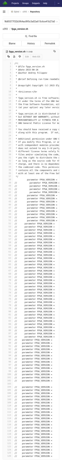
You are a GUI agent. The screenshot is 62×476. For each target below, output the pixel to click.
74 (7, 292)
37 (7, 176)
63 (7, 258)
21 (7, 126)
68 (7, 273)
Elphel (15, 11)
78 (7, 305)
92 (7, 349)
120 (7, 437)
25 (7, 138)
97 (7, 365)
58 (7, 242)
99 (7, 371)
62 (7, 255)
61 (7, 251)
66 (7, 267)
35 (7, 170)
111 (7, 409)
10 (7, 91)
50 (7, 217)
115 (7, 421)
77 (7, 302)
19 (7, 120)
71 (7, 283)
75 (7, 295)
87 (7, 333)
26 (7, 142)
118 (7, 431)
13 (7, 101)
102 (7, 380)
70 (7, 280)
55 (7, 233)
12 (7, 98)
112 (7, 412)
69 (7, 277)
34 (7, 167)
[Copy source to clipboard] (8, 56)
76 (7, 299)
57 (7, 239)
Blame (12, 43)
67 (7, 270)
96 (7, 361)
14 (7, 104)
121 (7, 440)
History (31, 43)
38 (7, 179)
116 (7, 424)
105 (7, 390)
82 (7, 317)
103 (7, 383)
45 (7, 201)
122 (7, 443)
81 (7, 314)
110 (7, 405)
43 (7, 195)
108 (7, 399)
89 (7, 339)
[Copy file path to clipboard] (54, 51)
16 (7, 110)
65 (7, 264)
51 (7, 220)
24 (7, 135)
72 (7, 286)
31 (7, 157)
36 (7, 173)
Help (45, 3)
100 (7, 374)
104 (7, 387)
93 (7, 352)
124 (7, 449)
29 (7, 151)
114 (7, 418)
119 (7, 434)
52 (7, 223)
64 (7, 261)
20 (7, 123)
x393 (5, 29)
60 (7, 248)
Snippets (36, 3)
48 (7, 211)
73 (7, 289)
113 (7, 415)
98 (7, 368)
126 (7, 456)
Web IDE (36, 56)
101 (7, 377)
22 (7, 129)
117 (7, 427)
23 (7, 132)
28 (7, 148)
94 (7, 355)
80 (7, 311)
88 (7, 336)
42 (7, 192)
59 (7, 245)
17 (7, 113)
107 (7, 396)
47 (7, 208)
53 (7, 226)
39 (7, 182)
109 (7, 402)
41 (7, 189)
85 (7, 327)
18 (7, 116)
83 (7, 321)
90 (7, 343)
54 (7, 229)
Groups (25, 3)
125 (7, 453)
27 (7, 145)
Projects (15, 3)
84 (7, 324)
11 (7, 94)
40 (7, 186)
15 (7, 107)
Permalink (50, 43)
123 (7, 446)
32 (7, 160)
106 (7, 393)
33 (7, 164)
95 (7, 358)
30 (7, 154)
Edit (27, 56)
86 (7, 330)
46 (7, 204)
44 (7, 198)
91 (7, 346)
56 (7, 236)
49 (7, 214)
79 (7, 308)
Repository (35, 12)
